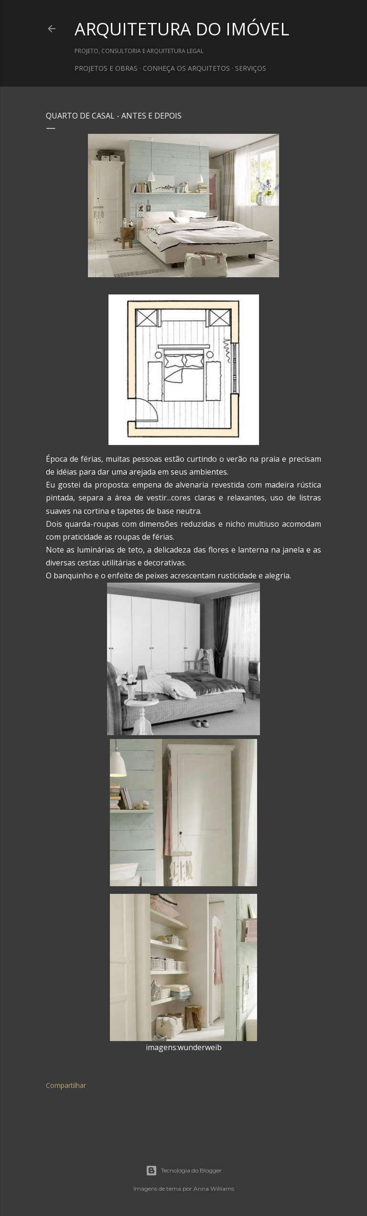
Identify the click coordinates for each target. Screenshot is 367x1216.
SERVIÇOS (250, 68)
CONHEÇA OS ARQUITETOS (186, 68)
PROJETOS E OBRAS (106, 68)
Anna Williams (214, 1188)
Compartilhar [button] (66, 1085)
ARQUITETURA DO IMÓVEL (182, 29)
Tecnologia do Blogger (184, 1170)
